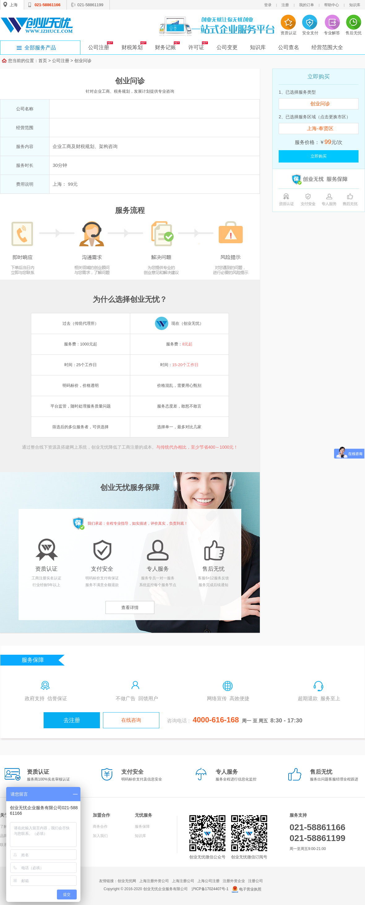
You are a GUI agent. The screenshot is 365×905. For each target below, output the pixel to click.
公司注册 (60, 60)
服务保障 (142, 826)
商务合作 (100, 826)
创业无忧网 (127, 881)
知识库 (354, 5)
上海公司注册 (208, 881)
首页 (42, 60)
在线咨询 (131, 720)
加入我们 (100, 836)
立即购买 (319, 156)
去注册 (71, 720)
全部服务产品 (40, 48)
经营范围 (24, 127)
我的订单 (306, 5)
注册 (285, 5)
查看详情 (130, 607)
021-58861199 (90, 4)
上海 (14, 4)
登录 (268, 5)
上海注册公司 (183, 881)
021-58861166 (48, 4)
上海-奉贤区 (320, 128)
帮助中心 (331, 5)
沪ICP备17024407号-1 (210, 889)
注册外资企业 (234, 881)
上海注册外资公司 (154, 881)
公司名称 (24, 108)
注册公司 (255, 881)
